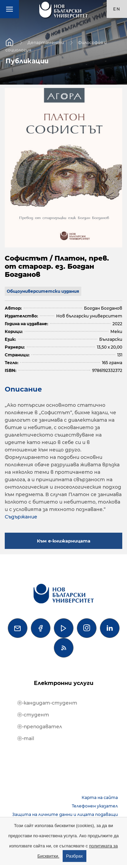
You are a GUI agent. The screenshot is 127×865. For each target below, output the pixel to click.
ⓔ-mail (25, 738)
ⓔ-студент (33, 715)
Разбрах (74, 856)
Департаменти (45, 42)
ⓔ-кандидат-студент (47, 703)
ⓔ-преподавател (39, 727)
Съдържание (21, 517)
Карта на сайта (100, 797)
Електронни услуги (63, 683)
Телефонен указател (95, 805)
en (117, 9)
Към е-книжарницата (63, 541)
